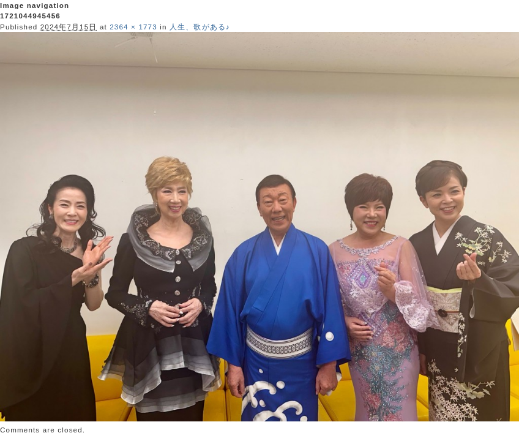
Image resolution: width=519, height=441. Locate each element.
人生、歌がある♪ (200, 27)
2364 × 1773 (133, 27)
